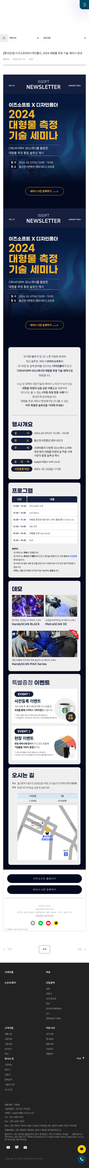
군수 (48, 1013)
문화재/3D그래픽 (53, 1018)
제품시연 (8, 1034)
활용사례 (49, 1044)
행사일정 (49, 1039)
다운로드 (49, 1049)
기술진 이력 (10, 1084)
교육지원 (8, 1039)
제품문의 (49, 1054)
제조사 (7, 1069)
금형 (48, 988)
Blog (74, 4)
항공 (48, 1003)
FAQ (7, 1054)
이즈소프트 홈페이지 (44, 878)
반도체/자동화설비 (54, 1008)
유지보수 (8, 1049)
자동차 (49, 993)
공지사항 (49, 1034)
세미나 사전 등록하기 (44, 889)
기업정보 (8, 1064)
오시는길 (8, 1089)
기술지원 (8, 1044)
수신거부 (39, 915)
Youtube (64, 4)
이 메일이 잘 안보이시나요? (17, 929)
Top (80, 1058)
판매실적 (8, 1079)
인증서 (7, 1074)
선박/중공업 (51, 998)
